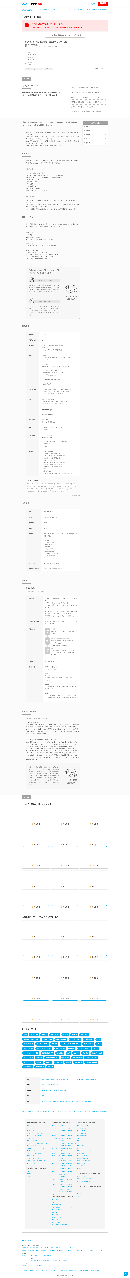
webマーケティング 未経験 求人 (70, 1044)
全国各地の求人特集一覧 (84, 1181)
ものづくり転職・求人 (43, 1260)
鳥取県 (61, 1171)
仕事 (50, 1250)
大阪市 (66, 1168)
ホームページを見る (51, 669)
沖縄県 (67, 1189)
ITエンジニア (31, 1150)
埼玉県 (61, 1138)
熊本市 (72, 1191)
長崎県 (70, 1184)
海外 (54, 1194)
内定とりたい (84, 1034)
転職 (24, 1255)
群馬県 (70, 1135)
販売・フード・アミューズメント (36, 1133)
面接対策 (55, 1250)
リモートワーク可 (57, 1209)
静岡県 (66, 1155)
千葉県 (66, 1138)
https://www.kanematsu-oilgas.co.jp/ (54, 568)
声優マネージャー (60, 1048)
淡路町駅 (54, 1090)
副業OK (55, 1212)
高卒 (79, 1196)
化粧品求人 (60, 1053)
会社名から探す (82, 1176)
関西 (54, 1163)
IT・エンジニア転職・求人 (29, 1260)
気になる (37, 824)
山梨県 (66, 1148)
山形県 (66, 1130)
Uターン (71, 1247)
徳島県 (61, 1179)
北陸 (54, 1153)
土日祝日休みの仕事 (91, 1062)
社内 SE (99, 1044)
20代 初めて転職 (28, 1044)
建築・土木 (31, 1155)
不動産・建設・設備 (83, 1158)
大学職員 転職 (40, 1066)
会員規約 (25, 1270)
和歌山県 (71, 1165)
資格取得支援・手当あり (66, 1101)
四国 (54, 1179)
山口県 (66, 1174)
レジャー (80, 1143)
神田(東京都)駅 (62, 1090)
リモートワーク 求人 (92, 1057)
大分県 (66, 1186)
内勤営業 (71, 1048)
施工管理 (39, 1062)
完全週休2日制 (56, 1214)
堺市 (70, 1168)
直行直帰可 (88, 1101)
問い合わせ (53, 1270)
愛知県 (70, 1155)
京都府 (66, 1163)
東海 (54, 1155)
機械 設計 (85, 1053)
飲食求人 (76, 1053)
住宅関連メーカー (82, 1133)
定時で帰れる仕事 (97, 1053)
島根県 (66, 1171)
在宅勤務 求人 (28, 1066)
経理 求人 (50, 1066)
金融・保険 (81, 1153)
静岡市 (61, 1160)
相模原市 (71, 1145)
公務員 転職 (58, 1062)
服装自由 (55, 1219)
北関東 (55, 1135)
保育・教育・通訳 (32, 1140)
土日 (68, 1053)
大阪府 (70, 1163)
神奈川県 (61, 1140)
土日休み (74, 1034)
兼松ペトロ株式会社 (78, 9)
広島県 (61, 1174)
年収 (38, 1250)
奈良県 (66, 1165)
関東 (98, 1039)
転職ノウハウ (63, 1250)
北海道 (55, 1125)
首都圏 (55, 1138)
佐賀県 (66, 1184)
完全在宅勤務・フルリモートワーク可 (62, 1207)
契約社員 (30, 1173)
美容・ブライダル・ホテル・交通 (36, 1135)
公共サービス (31, 1163)
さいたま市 (62, 1143)
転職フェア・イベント (74, 1250)
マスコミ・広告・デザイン (84, 1150)
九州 (54, 1184)
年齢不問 (44, 1034)
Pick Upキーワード (36, 1255)
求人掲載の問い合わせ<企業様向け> (67, 1270)
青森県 (61, 1128)
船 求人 (96, 1048)
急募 (54, 1202)
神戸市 (74, 1168)
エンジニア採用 (28, 1057)
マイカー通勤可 (57, 1222)
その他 (80, 1168)
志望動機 (58, 1247)
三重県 (61, 1158)
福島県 (70, 1130)
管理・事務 (31, 1130)
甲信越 (55, 1148)
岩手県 (66, 1128)
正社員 (30, 1171)
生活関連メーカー (82, 1135)
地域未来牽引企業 (61, 1039)
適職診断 (44, 1250)
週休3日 (65, 1034)
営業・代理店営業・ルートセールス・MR (48, 9)
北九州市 (61, 1191)
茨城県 (61, 1135)
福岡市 (67, 1191)
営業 (37, 9)
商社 (79, 1138)
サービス (80, 1140)
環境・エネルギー (82, 1163)
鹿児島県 (61, 1189)
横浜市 (61, 1145)
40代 (25, 1034)
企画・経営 (31, 1128)
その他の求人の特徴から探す (60, 1224)
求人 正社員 (65, 1057)
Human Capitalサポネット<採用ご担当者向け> (90, 1270)
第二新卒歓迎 (45, 1101)
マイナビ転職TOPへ (29, 1240)
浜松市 (66, 1160)
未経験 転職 (78, 1062)
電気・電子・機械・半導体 (34, 1153)
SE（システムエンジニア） (32, 1039)
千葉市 (68, 1143)
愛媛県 (70, 1179)
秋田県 (61, 1130)
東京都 (44, 1085)
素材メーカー (81, 1130)
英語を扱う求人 (39, 1265)
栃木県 (66, 1135)
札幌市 (61, 1125)
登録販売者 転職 (88, 1044)
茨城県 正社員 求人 (47, 1053)
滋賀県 (61, 1163)
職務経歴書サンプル (38, 1247)
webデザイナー (77, 1057)
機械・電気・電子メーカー (84, 1128)
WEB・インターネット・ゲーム (36, 1148)
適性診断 (64, 1247)
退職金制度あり (54, 1101)
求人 (29, 1255)
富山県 (61, 1153)
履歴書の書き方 (27, 1247)
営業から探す (31, 9)
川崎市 (66, 1145)
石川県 (66, 1153)
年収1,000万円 (55, 1034)
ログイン (93, 4)
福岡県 (61, 1184)
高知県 (61, 1181)
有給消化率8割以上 (58, 1204)
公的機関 (80, 1165)
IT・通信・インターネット (84, 1125)
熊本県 (61, 1186)
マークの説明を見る (75, 495)
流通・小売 (81, 1145)
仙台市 (61, 1133)
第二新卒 (68, 1062)
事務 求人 (49, 1062)
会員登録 (103, 3)
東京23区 (73, 1143)
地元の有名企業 (48, 1039)
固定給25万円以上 (79, 1101)
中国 (54, 1171)
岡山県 (48, 1085)
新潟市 (61, 1150)
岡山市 (53, 1085)
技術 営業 (54, 1044)
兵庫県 (61, 1165)
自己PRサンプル (49, 1247)
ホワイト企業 (34, 1034)
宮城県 (70, 1128)
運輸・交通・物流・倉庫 (84, 1160)
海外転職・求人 (66, 1260)
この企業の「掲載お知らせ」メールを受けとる (65, 35)
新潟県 (61, 1148)
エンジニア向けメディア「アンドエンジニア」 (93, 1250)
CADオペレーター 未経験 (31, 1053)
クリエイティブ (32, 1145)
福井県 (70, 1153)
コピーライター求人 (84, 1048)
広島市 (66, 1176)
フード (80, 1148)
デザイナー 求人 (28, 1048)
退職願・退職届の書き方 (29, 1250)
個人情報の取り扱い (35, 1270)
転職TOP (24, 9)
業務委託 (30, 1176)
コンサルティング (82, 1155)
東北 (54, 1128)
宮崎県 (70, 1186)
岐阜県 (61, 1155)
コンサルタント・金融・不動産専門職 (37, 1143)
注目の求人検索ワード (52, 1057)
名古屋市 (71, 1160)
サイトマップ (45, 1270)
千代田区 (57, 1085)
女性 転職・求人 (56, 1260)
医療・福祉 (31, 1138)
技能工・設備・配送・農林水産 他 (36, 1160)
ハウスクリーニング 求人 (44, 1048)
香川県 (66, 1179)
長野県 (70, 1148)
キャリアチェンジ (75, 1039)
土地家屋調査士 (88, 1039)
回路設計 (39, 1057)
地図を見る (49, 680)
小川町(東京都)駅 (46, 1090)
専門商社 (44, 1096)
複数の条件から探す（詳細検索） (86, 1178)
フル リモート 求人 (42, 1044)
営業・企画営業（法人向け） (65, 9)
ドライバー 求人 (28, 1062)
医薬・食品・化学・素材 (34, 1158)
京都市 (61, 1168)
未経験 (80, 1193)
